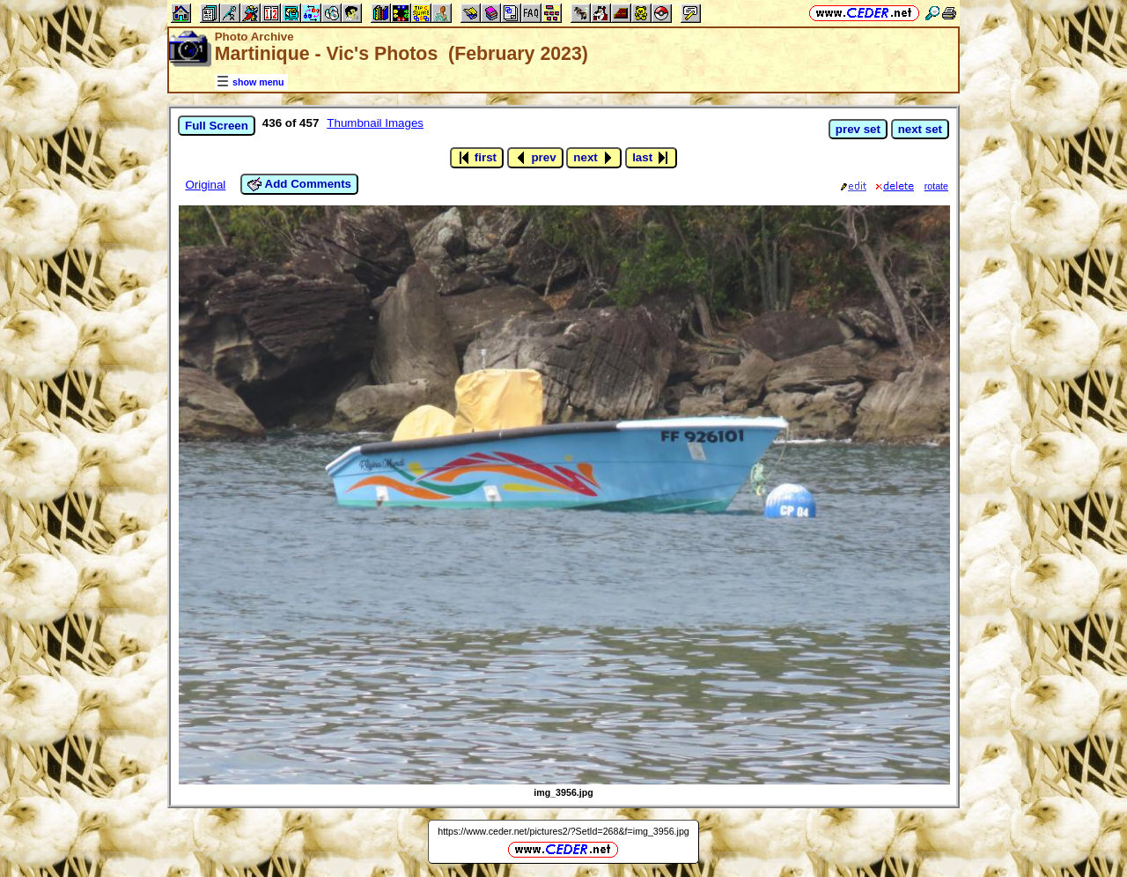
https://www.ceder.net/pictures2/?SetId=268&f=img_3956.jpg (563, 831)
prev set (858, 129)
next (594, 158)
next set (920, 129)
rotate (936, 186)
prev (535, 158)
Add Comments (299, 184)
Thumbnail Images (375, 123)
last (651, 158)
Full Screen (216, 125)
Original (205, 184)
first (477, 158)
